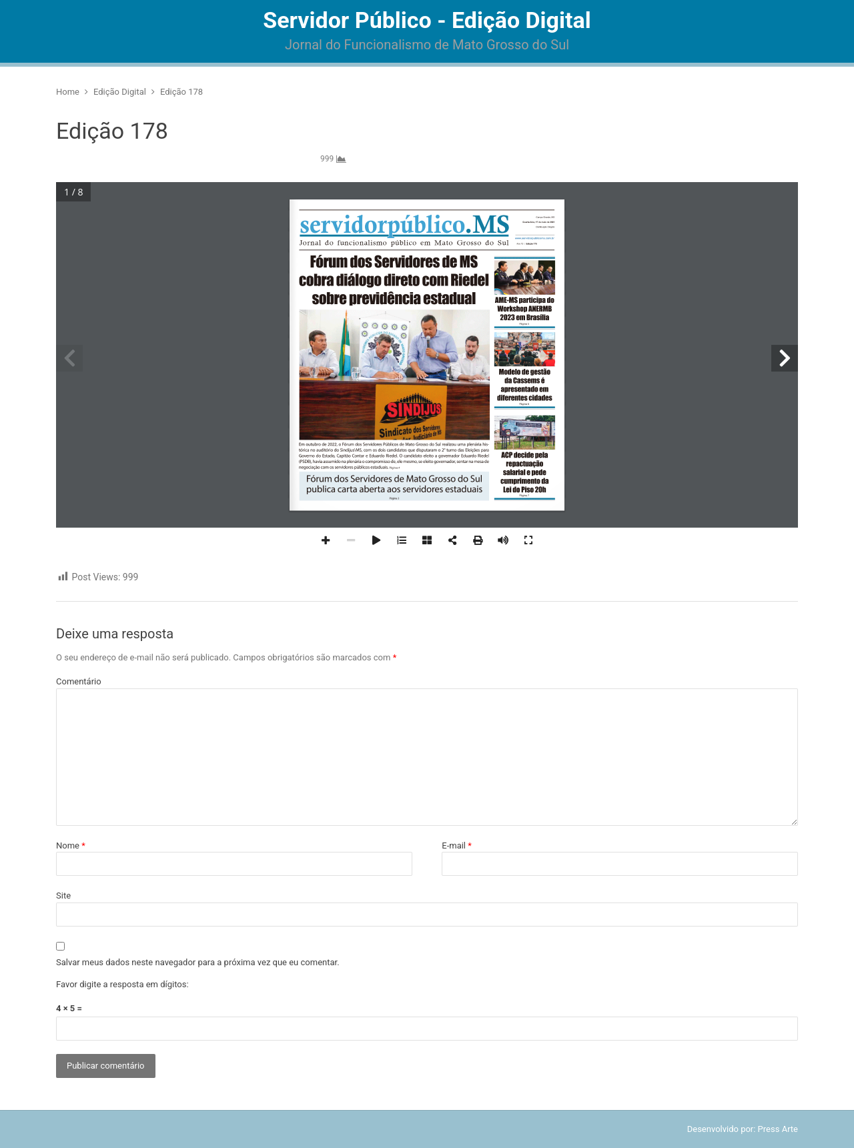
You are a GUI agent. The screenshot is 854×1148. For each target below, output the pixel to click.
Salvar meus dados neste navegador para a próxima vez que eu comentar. (198, 962)
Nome (70, 845)
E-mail (457, 845)
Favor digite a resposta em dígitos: (122, 984)
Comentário (78, 681)
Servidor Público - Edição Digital (427, 20)
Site (63, 896)
